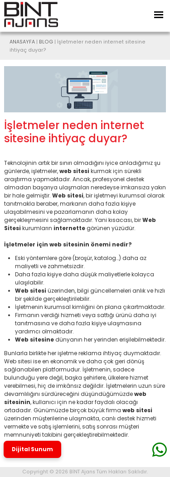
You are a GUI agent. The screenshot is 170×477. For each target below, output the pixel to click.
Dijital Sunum (32, 449)
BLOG (46, 42)
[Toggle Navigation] (158, 15)
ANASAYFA (22, 42)
